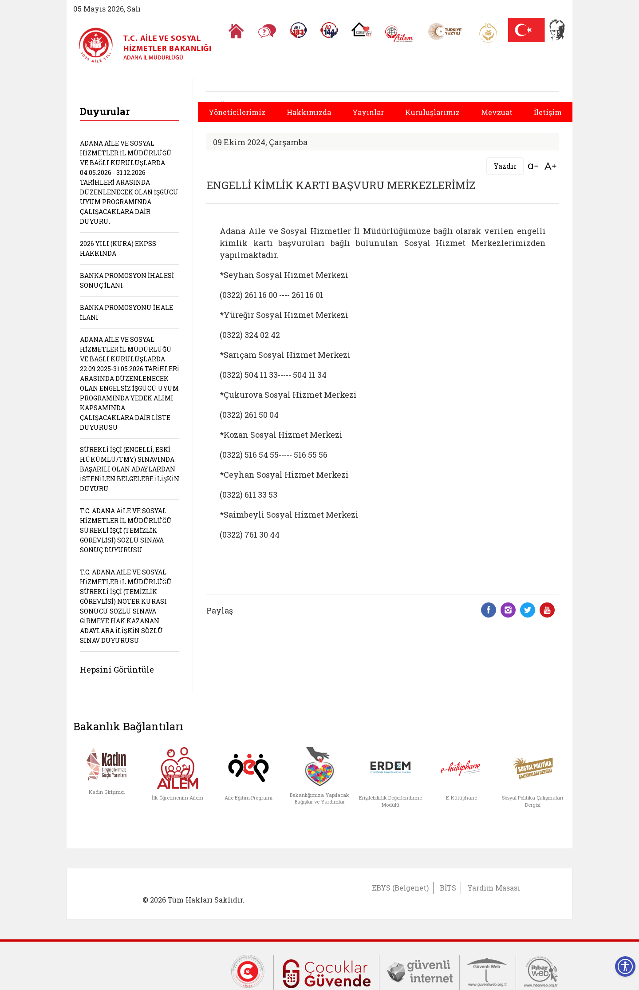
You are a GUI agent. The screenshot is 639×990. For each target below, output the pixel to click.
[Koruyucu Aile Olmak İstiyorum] (361, 29)
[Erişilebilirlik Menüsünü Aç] (625, 966)
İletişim (548, 112)
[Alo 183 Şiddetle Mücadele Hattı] (298, 30)
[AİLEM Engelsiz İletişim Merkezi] (399, 34)
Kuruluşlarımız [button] (432, 112)
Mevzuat (497, 112)
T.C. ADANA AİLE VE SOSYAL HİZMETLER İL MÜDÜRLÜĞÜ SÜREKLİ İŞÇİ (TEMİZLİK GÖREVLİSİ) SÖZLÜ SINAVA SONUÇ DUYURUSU (126, 530)
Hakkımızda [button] (309, 112)
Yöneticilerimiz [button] (237, 112)
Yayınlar (368, 112)
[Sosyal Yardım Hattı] (329, 30)
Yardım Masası (493, 887)
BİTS (448, 887)
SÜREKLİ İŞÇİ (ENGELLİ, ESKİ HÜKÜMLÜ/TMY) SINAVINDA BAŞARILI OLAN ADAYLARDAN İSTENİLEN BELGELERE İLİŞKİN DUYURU (129, 469)
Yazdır (505, 165)
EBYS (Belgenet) (400, 887)
